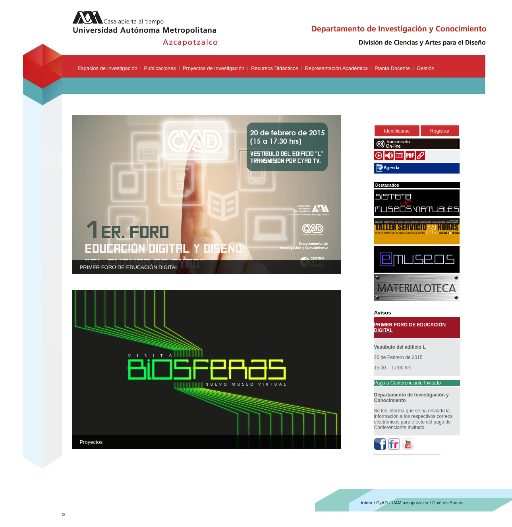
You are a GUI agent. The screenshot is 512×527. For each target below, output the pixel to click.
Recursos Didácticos (274, 68)
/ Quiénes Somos (446, 502)
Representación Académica (336, 68)
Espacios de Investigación (107, 68)
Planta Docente (392, 68)
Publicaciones (160, 68)
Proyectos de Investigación (213, 68)
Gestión (426, 68)
